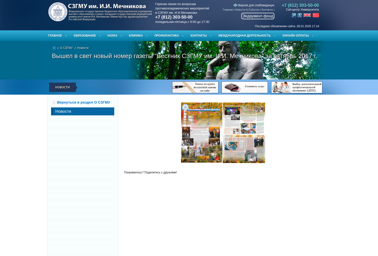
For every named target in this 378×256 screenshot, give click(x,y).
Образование (85, 35)
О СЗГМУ (66, 48)
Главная (228, 9)
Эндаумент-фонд (258, 16)
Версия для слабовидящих (253, 5)
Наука (112, 35)
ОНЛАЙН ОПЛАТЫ (296, 35)
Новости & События (247, 9)
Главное (55, 35)
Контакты (267, 9)
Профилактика (167, 35)
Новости (82, 48)
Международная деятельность (244, 35)
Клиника (136, 35)
